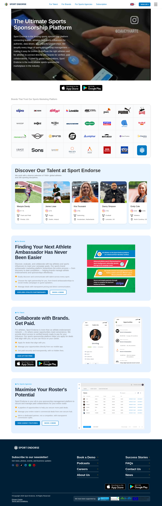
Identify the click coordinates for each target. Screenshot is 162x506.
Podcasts (88, 463)
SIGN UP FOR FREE (24, 356)
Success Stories (138, 457)
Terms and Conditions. (20, 501)
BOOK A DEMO (58, 292)
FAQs (138, 463)
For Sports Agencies (83, 4)
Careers (88, 469)
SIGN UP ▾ (145, 4)
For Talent (53, 4)
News (138, 475)
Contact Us (138, 469)
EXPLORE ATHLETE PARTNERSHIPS (31, 292)
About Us (88, 475)
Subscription (101, 4)
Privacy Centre (17, 499)
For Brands (66, 4)
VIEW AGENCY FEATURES (27, 423)
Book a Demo (88, 457)
